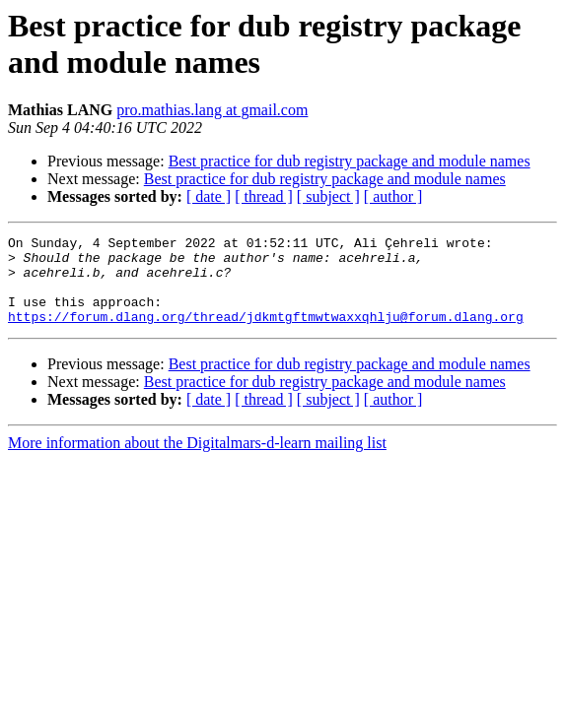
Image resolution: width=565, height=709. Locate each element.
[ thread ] (264, 196)
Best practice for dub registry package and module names (349, 161)
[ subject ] (328, 196)
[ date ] (208, 196)
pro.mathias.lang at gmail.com (212, 109)
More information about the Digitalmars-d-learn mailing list (197, 460)
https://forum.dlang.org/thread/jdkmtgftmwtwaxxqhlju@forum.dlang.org (266, 334)
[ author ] (393, 196)
